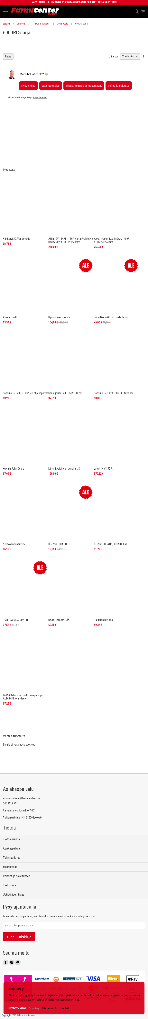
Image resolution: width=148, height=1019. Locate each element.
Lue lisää (64, 1008)
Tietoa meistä (11, 839)
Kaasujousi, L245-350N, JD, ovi (65, 360)
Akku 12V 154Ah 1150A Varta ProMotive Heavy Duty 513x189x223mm (70, 208)
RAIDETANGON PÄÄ (58, 587)
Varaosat (21, 23)
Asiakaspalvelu (12, 848)
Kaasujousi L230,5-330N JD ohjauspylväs (25, 360)
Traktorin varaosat (41, 23)
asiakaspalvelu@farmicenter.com (22, 798)
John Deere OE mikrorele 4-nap (111, 284)
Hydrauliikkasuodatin (59, 284)
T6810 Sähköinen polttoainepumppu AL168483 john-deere (23, 664)
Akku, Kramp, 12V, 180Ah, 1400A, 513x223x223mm (112, 208)
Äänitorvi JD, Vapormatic (16, 206)
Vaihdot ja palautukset (16, 876)
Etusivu (6, 23)
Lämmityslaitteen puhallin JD (64, 436)
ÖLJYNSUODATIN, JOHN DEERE (110, 511)
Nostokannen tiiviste (14, 511)
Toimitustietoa (11, 858)
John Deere (62, 23)
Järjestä (113, 88)
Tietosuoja (9, 885)
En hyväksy (34, 1008)
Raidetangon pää (103, 587)
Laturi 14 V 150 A (103, 436)
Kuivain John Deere (13, 436)
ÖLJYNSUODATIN (57, 511)
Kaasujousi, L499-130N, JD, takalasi (113, 360)
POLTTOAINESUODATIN (15, 587)
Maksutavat (10, 867)
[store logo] (35, 11)
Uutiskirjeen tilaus (13, 894)
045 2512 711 (10, 803)
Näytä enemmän (50, 1008)
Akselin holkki (10, 284)
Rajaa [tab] (8, 89)
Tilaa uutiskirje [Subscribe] (19, 936)
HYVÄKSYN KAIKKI (17, 1008)
